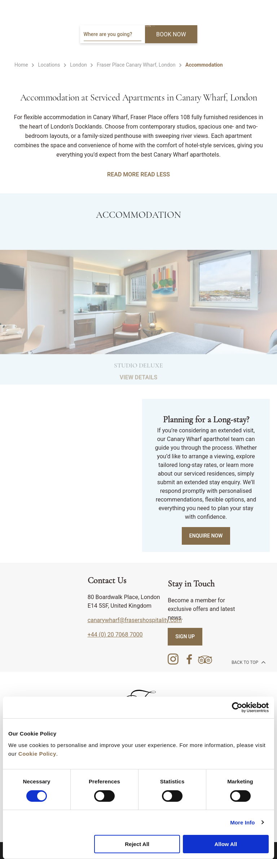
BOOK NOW (171, 34)
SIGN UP (185, 636)
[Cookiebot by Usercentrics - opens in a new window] (237, 707)
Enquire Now (206, 536)
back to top (248, 662)
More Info (242, 822)
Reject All (137, 844)
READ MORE (123, 174)
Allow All (225, 844)
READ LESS (155, 174)
